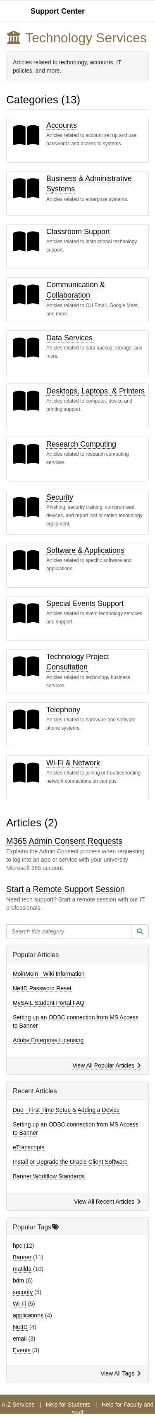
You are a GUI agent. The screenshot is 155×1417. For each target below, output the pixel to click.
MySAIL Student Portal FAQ (48, 1002)
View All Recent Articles (107, 1201)
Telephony (63, 710)
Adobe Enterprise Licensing (48, 1040)
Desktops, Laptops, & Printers (95, 391)
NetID (20, 1327)
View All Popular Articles (106, 1065)
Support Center (58, 11)
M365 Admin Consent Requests (64, 840)
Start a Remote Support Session (65, 889)
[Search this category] (68, 931)
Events (22, 1350)
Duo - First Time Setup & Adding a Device (66, 1110)
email (19, 1338)
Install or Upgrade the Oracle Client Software (70, 1161)
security (23, 1292)
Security (59, 497)
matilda (22, 1269)
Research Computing (81, 444)
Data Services (69, 338)
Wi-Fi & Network (73, 763)
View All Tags (120, 1373)
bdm (18, 1280)
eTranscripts (29, 1147)
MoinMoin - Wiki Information (49, 973)
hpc (17, 1245)
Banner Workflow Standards (49, 1176)
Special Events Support (85, 603)
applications (28, 1315)
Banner (22, 1257)
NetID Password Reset (42, 988)
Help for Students (68, 1404)
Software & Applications (85, 550)
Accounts (61, 125)
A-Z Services (18, 1404)
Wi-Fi (19, 1303)
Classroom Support (78, 231)
